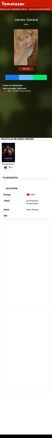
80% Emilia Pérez (19, 91)
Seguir (26, 69)
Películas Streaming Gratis (14, 9)
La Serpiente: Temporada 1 (32, 202)
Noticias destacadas (40, 9)
